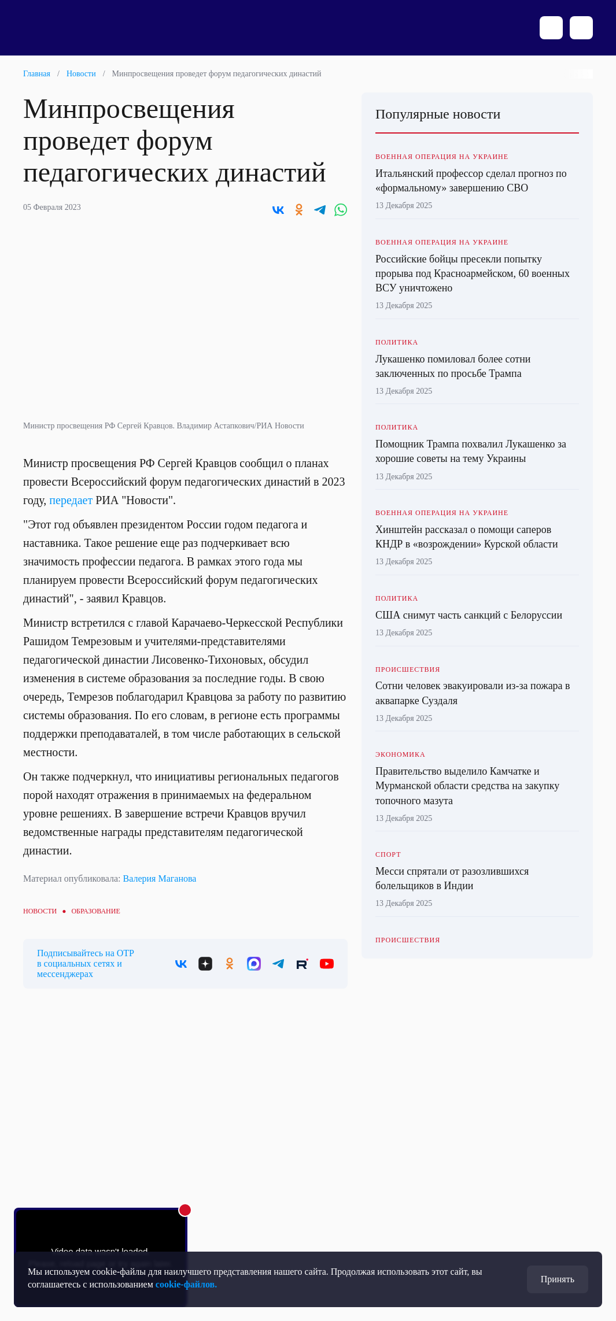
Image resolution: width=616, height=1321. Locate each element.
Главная (36, 73)
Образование (95, 911)
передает (71, 500)
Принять (557, 1279)
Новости (81, 73)
